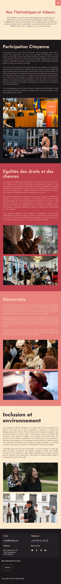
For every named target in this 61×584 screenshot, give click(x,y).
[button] (58, 3)
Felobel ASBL (19, 579)
